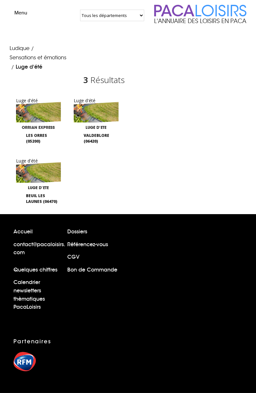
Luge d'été (29, 66)
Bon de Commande (92, 269)
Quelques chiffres (35, 269)
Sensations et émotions (38, 57)
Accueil (23, 231)
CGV (73, 257)
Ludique (19, 48)
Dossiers (77, 231)
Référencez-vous (87, 244)
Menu (15, 13)
